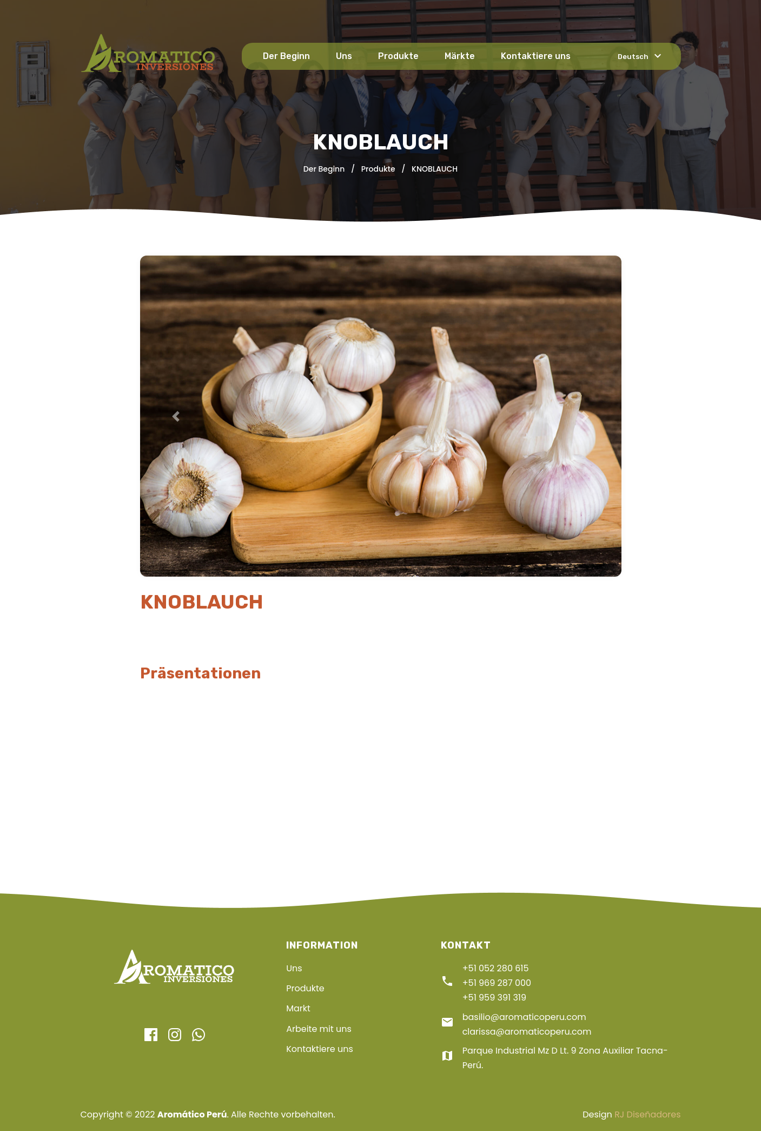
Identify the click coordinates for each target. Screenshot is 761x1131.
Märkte (460, 56)
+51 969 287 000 (496, 983)
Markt (298, 1008)
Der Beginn (286, 56)
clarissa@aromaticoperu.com (527, 1031)
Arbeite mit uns (319, 1029)
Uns (344, 56)
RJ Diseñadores (647, 1114)
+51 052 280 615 (495, 968)
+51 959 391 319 (494, 997)
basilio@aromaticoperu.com (524, 1017)
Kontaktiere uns (536, 56)
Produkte (398, 56)
